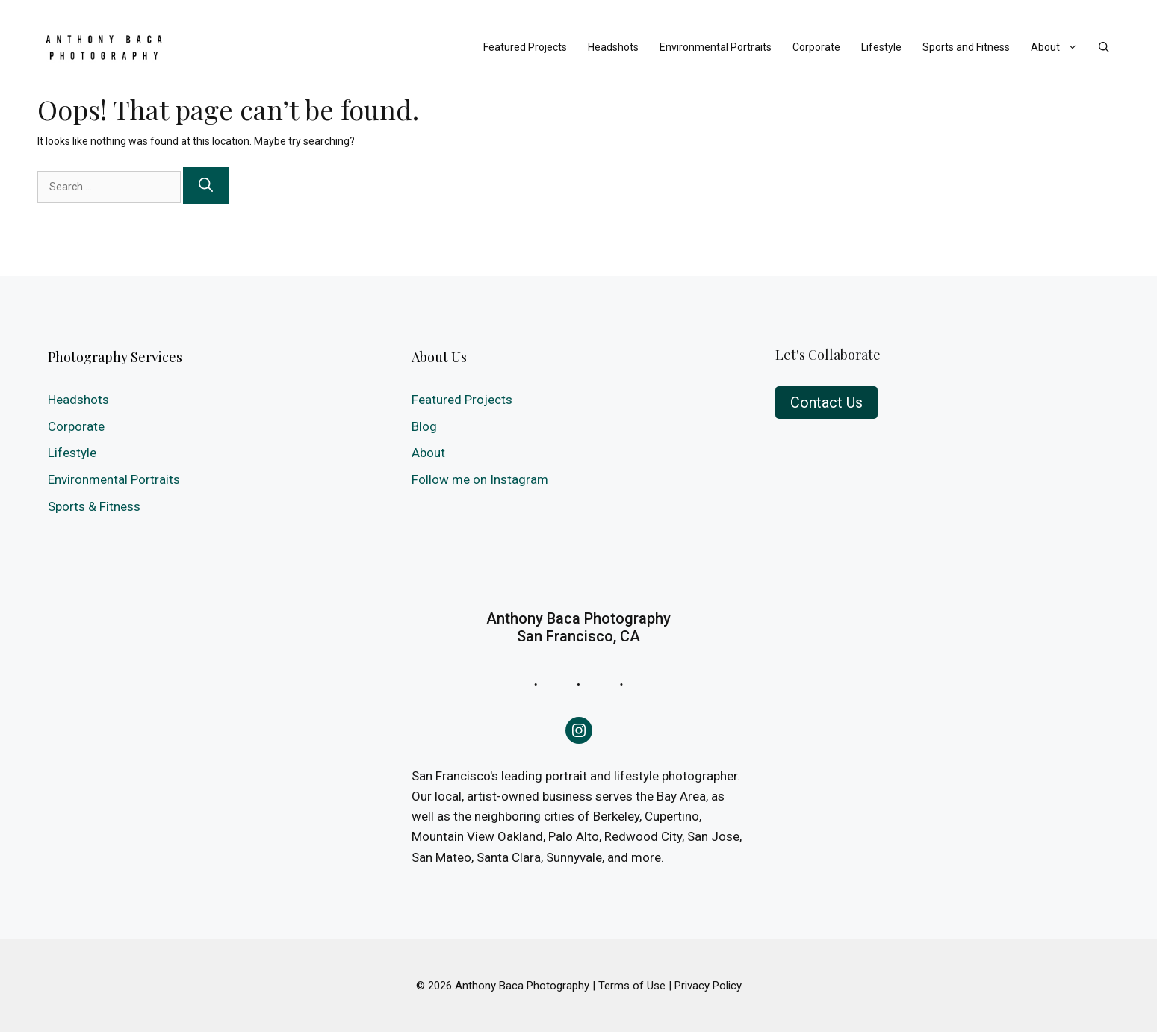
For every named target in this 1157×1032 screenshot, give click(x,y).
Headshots (613, 47)
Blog (424, 426)
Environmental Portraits (716, 47)
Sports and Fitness (966, 47)
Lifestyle (881, 47)
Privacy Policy (708, 985)
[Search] (206, 186)
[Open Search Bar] (1104, 47)
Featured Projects (525, 47)
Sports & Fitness (94, 506)
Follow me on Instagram (480, 479)
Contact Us (826, 402)
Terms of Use (632, 985)
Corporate (816, 47)
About (1059, 47)
